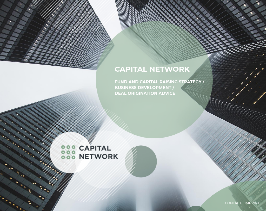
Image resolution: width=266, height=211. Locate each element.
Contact (233, 203)
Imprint (252, 203)
